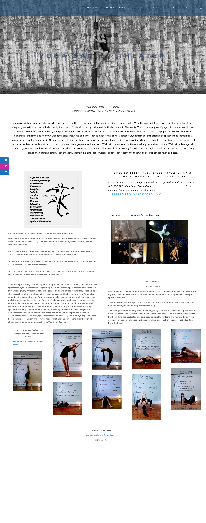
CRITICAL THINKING (117, 8)
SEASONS (176, 8)
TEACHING (159, 8)
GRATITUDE (142, 8)
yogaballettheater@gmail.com (136, 194)
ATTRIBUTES (73, 8)
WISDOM (191, 8)
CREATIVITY (93, 8)
